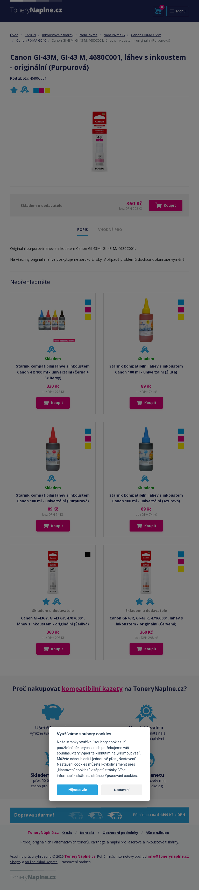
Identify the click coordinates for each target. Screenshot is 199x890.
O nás (67, 832)
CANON (30, 35)
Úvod (14, 35)
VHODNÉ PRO (110, 229)
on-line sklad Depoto (41, 861)
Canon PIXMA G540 (31, 40)
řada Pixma (88, 35)
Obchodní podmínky (120, 832)
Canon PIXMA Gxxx (146, 35)
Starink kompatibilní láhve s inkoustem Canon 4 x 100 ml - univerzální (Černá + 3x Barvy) (53, 372)
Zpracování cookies (121, 776)
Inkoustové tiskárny (57, 35)
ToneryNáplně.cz (80, 856)
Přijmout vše (77, 790)
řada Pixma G (114, 35)
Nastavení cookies (76, 861)
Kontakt (87, 832)
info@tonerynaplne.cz (168, 856)
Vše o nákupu (157, 832)
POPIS (82, 229)
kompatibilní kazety (92, 688)
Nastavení (121, 790)
